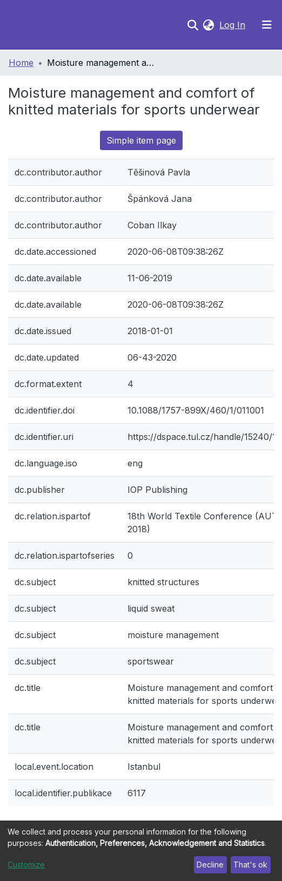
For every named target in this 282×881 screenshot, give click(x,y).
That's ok (250, 864)
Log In (233, 24)
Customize (26, 864)
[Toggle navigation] (267, 25)
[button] (208, 24)
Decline (210, 864)
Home (21, 62)
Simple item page (141, 140)
